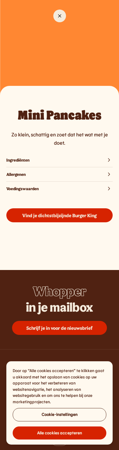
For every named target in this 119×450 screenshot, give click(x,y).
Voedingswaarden (59, 188)
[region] (59, 405)
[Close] (59, 16)
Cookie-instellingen (59, 416)
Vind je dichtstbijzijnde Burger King (59, 215)
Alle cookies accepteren (59, 434)
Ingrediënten (59, 160)
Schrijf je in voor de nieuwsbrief (59, 328)
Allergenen (59, 174)
